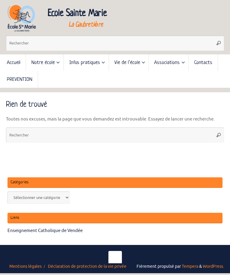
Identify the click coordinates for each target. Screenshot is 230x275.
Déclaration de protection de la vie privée (87, 266)
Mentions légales (25, 266)
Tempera (190, 266)
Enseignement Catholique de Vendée (45, 231)
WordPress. (213, 266)
